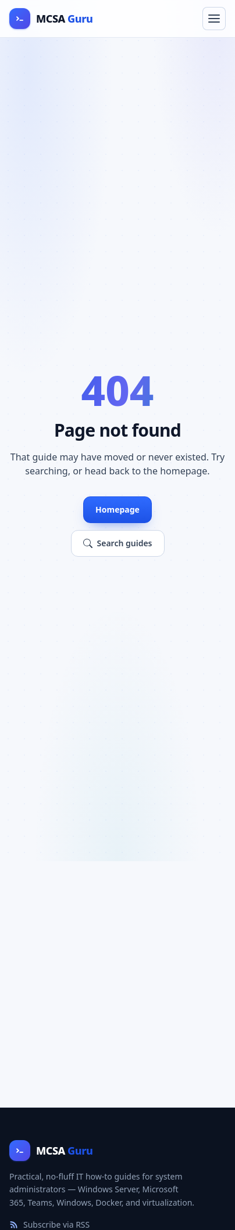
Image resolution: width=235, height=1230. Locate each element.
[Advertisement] (117, 984)
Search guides (117, 543)
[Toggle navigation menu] (214, 18)
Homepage (117, 509)
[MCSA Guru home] (50, 18)
